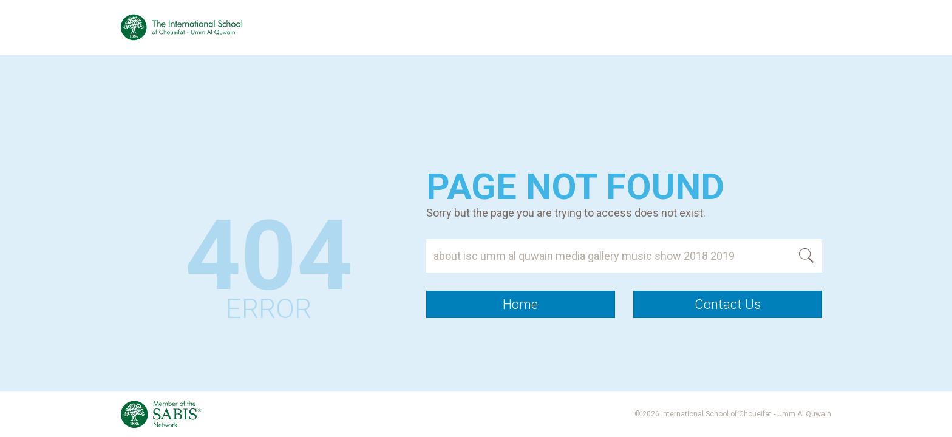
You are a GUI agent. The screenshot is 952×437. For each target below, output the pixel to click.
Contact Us (728, 304)
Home (520, 304)
